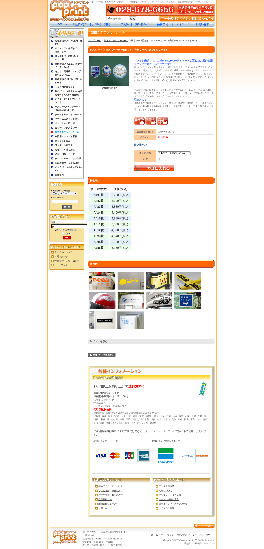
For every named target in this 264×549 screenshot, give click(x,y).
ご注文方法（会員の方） (110, 490)
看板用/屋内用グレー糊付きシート (68, 81)
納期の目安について (108, 504)
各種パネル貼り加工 (65, 149)
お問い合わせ (203, 24)
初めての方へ (80, 24)
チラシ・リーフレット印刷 (68, 158)
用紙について (165, 490)
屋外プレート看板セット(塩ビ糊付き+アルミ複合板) (68, 93)
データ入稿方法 (166, 486)
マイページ (183, 24)
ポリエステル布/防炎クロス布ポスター (68, 50)
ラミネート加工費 (64, 145)
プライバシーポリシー (203, 535)
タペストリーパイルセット (68, 114)
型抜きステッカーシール (67, 132)
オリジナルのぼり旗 (65, 123)
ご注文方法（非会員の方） (111, 495)
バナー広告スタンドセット (68, 119)
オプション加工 (62, 141)
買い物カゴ (142, 24)
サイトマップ (61, 265)
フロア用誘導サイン (65, 87)
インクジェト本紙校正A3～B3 (68, 169)
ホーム (154, 535)
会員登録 (162, 24)
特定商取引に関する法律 (66, 260)
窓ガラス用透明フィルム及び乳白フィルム (68, 73)
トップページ (60, 24)
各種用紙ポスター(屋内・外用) (68, 42)
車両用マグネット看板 (66, 136)
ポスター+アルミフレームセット (67, 101)
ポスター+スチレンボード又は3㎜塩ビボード (67, 108)
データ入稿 (121, 24)
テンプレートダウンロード (172, 495)
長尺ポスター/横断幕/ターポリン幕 (67, 58)
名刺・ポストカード (65, 154)
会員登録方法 (105, 499)
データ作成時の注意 (169, 499)
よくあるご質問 (101, 24)
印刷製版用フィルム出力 (67, 163)
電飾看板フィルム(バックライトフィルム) (68, 65)
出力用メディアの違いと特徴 (173, 504)
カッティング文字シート (67, 127)
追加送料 (59, 175)
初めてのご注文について (110, 486)
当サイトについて (63, 252)
